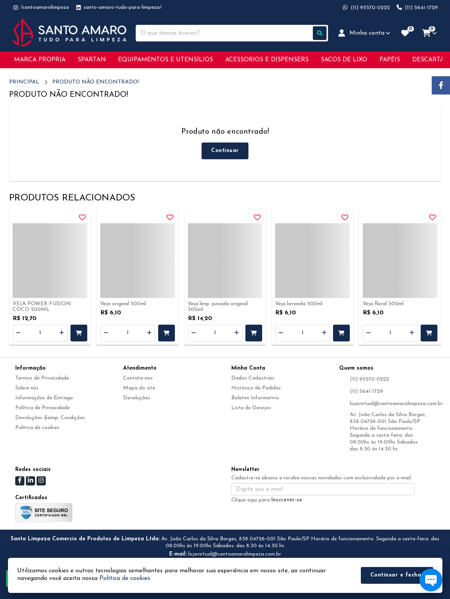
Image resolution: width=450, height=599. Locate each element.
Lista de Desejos (251, 408)
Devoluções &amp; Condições (50, 418)
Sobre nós (26, 388)
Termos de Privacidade (42, 378)
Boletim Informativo (255, 398)
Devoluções (136, 398)
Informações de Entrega (44, 398)
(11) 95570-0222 (369, 379)
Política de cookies (37, 428)
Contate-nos (138, 378)
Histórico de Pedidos (256, 388)
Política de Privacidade (42, 408)
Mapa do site (139, 388)
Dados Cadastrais (252, 378)
